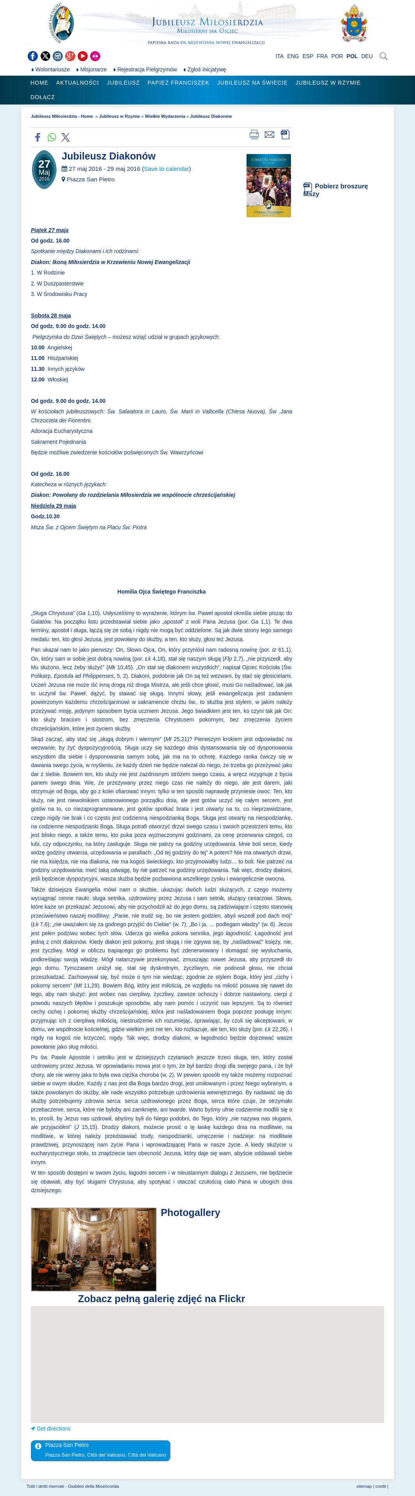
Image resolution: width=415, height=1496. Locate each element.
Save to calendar (166, 168)
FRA (322, 56)
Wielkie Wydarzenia (165, 116)
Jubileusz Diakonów (211, 116)
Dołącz (42, 97)
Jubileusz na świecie (252, 83)
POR (337, 56)
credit (380, 1486)
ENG (293, 56)
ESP (308, 56)
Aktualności (77, 83)
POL (352, 56)
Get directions (53, 1428)
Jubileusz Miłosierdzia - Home (62, 116)
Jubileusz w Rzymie (328, 83)
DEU (367, 56)
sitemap (364, 1486)
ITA (280, 56)
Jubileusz (123, 83)
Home (39, 83)
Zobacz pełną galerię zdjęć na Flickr (161, 1298)
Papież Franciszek (178, 83)
